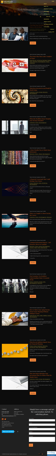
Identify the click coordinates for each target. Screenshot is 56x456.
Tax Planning (39, 60)
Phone (35, 422)
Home (53, 1)
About (45, 3)
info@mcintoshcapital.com (8, 415)
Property (49, 60)
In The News (46, 26)
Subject (35, 431)
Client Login (51, 31)
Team (53, 16)
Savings (40, 92)
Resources (46, 19)
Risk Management (41, 61)
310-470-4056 (6, 411)
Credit (44, 281)
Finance (47, 61)
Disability (45, 315)
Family (31, 61)
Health (35, 247)
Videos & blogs (47, 21)
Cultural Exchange (48, 24)
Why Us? (48, 16)
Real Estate (44, 60)
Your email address (37, 427)
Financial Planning (48, 8)
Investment (46, 11)
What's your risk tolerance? (8, 431)
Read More (33, 42)
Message (35, 436)
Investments (32, 63)
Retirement (35, 61)
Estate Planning (33, 60)
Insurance (32, 247)
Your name (36, 418)
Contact (52, 29)
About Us (46, 6)
